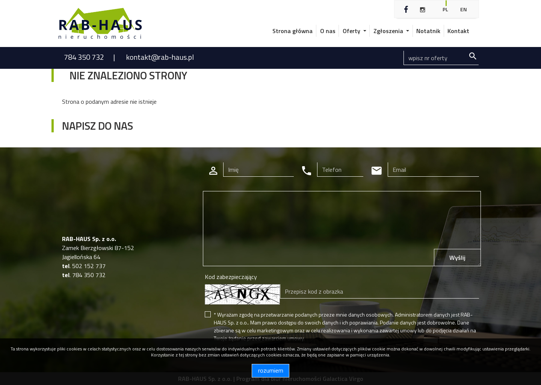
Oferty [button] (352, 30)
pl (445, 9)
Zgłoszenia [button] (389, 30)
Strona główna (292, 30)
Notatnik (428, 30)
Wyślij (457, 257)
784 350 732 (85, 57)
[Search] (441, 58)
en (463, 9)
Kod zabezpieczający (231, 276)
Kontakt (458, 30)
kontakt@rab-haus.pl (160, 57)
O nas (327, 30)
